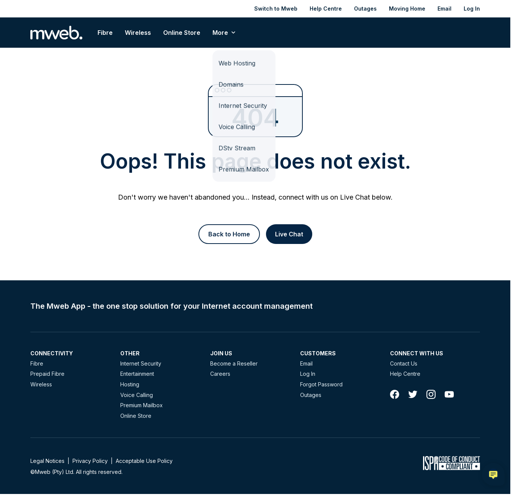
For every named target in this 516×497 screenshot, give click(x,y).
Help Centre (326, 8)
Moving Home (407, 8)
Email (444, 8)
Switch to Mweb (275, 8)
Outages (365, 8)
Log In (472, 8)
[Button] (229, 234)
